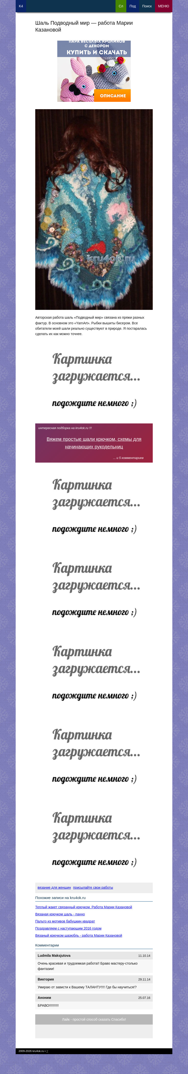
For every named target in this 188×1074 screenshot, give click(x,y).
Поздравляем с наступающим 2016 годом (68, 928)
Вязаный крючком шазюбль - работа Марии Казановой (78, 935)
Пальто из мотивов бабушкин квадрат (65, 921)
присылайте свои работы (93, 887)
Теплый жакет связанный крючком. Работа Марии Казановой (83, 907)
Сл (121, 6)
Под (132, 6)
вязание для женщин (54, 887)
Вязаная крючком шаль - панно (60, 914)
